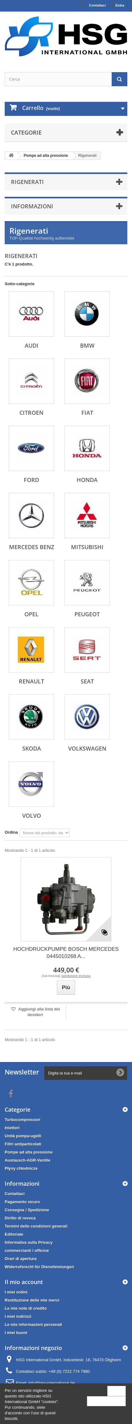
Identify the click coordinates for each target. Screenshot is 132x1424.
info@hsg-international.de (51, 1383)
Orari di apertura (21, 1258)
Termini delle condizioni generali (36, 1226)
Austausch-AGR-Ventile (27, 1160)
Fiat (87, 412)
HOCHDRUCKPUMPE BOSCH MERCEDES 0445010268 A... (66, 952)
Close (116, 1390)
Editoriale (14, 1234)
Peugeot (87, 614)
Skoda (31, 748)
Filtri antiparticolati (23, 1144)
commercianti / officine (27, 1250)
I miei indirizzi (18, 1316)
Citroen (31, 412)
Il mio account (24, 1282)
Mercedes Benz (31, 547)
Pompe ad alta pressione (29, 1152)
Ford (31, 480)
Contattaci (97, 5)
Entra (119, 5)
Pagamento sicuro (22, 1201)
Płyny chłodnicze (21, 1168)
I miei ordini (16, 1292)
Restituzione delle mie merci (32, 1300)
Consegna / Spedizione (27, 1210)
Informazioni (32, 206)
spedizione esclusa (75, 976)
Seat (87, 681)
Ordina (11, 832)
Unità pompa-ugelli (23, 1136)
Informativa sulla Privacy (29, 1242)
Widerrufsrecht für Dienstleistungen (39, 1266)
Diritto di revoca (20, 1218)
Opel (31, 614)
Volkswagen (87, 748)
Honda (87, 480)
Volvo (31, 815)
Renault (31, 681)
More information (106, 1401)
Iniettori (12, 1127)
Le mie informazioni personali (33, 1324)
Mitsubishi (87, 547)
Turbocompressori (22, 1119)
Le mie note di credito (26, 1308)
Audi (31, 345)
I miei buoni (16, 1332)
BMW (87, 345)
